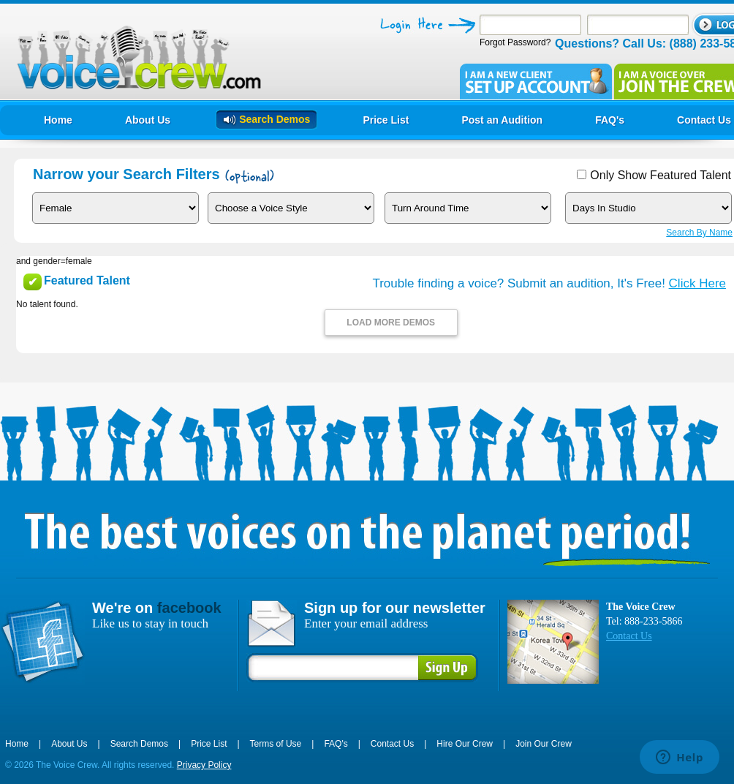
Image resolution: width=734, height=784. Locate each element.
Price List (209, 744)
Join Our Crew (543, 744)
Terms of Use (276, 744)
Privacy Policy (204, 765)
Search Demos (139, 744)
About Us (69, 744)
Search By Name (699, 232)
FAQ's (335, 744)
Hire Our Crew (464, 744)
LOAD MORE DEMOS (391, 322)
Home (17, 744)
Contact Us (629, 635)
